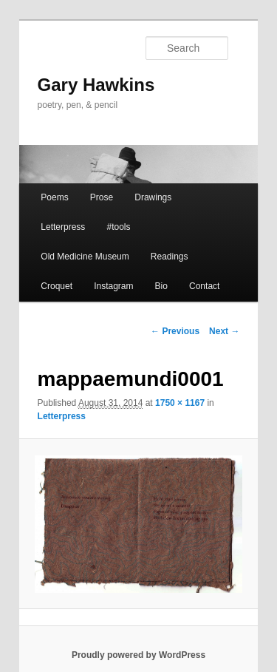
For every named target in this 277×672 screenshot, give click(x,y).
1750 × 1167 (180, 403)
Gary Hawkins (96, 85)
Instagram (113, 286)
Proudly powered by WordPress (138, 655)
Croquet (56, 286)
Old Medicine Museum (85, 256)
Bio (161, 286)
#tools (118, 227)
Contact (204, 286)
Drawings (152, 197)
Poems (54, 197)
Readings (169, 256)
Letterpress (63, 227)
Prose (101, 197)
